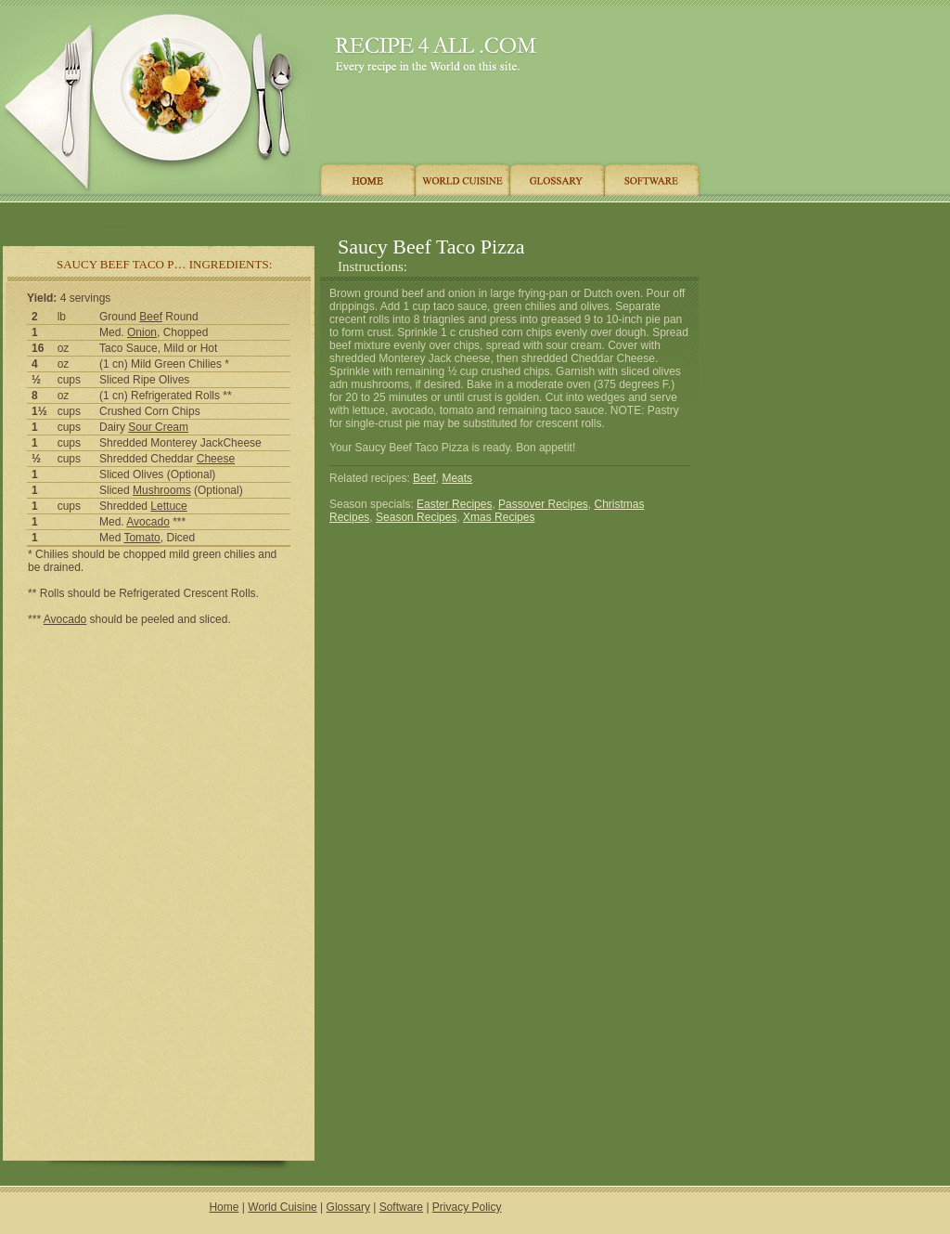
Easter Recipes (454, 504)
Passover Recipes (543, 504)
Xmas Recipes (498, 517)
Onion (142, 332)
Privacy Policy (467, 1207)
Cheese (216, 458)
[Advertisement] (351, 216)
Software (401, 1207)
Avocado (147, 521)
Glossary (348, 1207)
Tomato (141, 537)
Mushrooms (162, 490)
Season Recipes (416, 517)
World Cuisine (282, 1207)
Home (223, 1207)
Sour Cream (158, 427)
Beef (150, 316)
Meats (457, 478)
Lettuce (168, 506)
